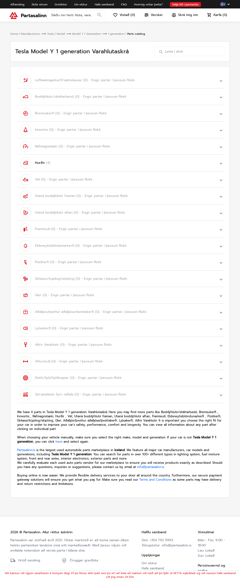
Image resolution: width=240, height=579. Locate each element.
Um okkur (149, 537)
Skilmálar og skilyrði (207, 555)
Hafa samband (153, 542)
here (59, 416)
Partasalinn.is (26, 424)
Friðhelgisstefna (210, 563)
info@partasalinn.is (150, 441)
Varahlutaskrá (152, 558)
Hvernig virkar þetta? (159, 552)
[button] (121, 79)
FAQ (145, 547)
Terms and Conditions (155, 454)
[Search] (100, 17)
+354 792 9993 (161, 514)
